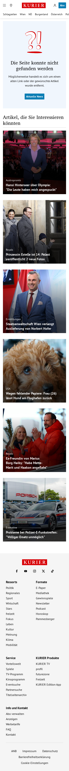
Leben (9, 624)
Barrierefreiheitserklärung (34, 757)
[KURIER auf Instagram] (35, 571)
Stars (9, 608)
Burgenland (41, 14)
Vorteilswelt (13, 664)
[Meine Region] (11, 5)
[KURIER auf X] (43, 571)
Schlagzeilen (10, 14)
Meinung (11, 634)
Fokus (9, 619)
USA (8, 388)
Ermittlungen (13, 319)
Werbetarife (13, 724)
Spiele (10, 669)
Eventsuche (13, 684)
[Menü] (4, 5)
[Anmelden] (55, 5)
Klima (9, 640)
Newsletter (42, 603)
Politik (10, 588)
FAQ (8, 729)
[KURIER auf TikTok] (52, 571)
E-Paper (41, 588)
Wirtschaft (12, 603)
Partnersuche (14, 690)
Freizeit (40, 679)
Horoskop (42, 614)
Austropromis (13, 180)
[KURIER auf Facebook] (17, 571)
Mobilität (11, 645)
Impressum (29, 751)
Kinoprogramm (15, 679)
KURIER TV (43, 664)
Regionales (13, 593)
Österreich (57, 14)
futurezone (42, 674)
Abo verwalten (15, 714)
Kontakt (11, 734)
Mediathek (42, 593)
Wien (23, 14)
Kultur (10, 629)
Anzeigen (11, 719)
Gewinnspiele (44, 598)
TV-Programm (14, 674)
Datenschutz (50, 751)
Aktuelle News (34, 96)
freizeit (10, 614)
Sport (9, 598)
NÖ (30, 14)
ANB (14, 751)
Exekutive (11, 527)
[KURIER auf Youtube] (26, 571)
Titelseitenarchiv (16, 695)
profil (39, 669)
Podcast (41, 608)
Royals (9, 249)
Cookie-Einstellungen (34, 763)
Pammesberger (45, 619)
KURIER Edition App (48, 684)
